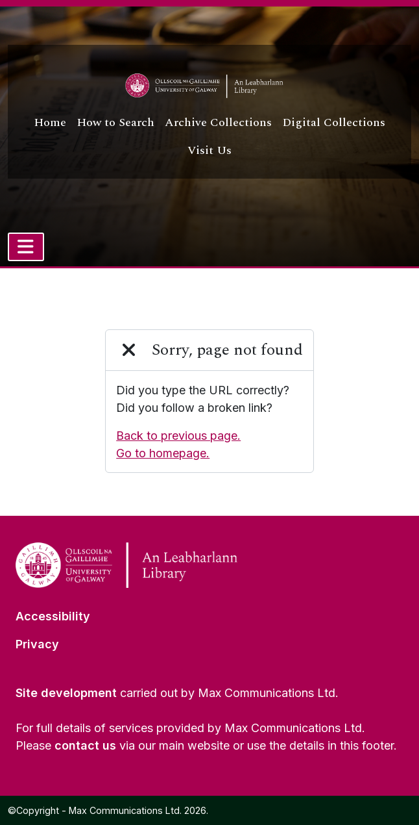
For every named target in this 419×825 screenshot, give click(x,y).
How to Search (115, 122)
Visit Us (209, 150)
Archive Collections (218, 122)
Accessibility (53, 616)
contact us (85, 745)
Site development (66, 693)
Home (50, 122)
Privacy (37, 644)
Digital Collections (333, 122)
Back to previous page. (178, 435)
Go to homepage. (163, 453)
